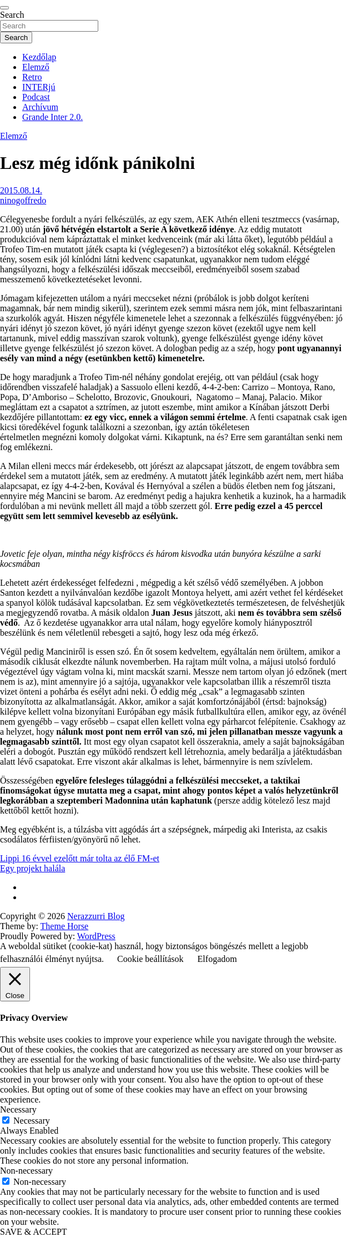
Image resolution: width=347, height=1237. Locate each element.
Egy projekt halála (32, 868)
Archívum (40, 107)
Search (12, 14)
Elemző (35, 67)
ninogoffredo (23, 200)
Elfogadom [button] (217, 959)
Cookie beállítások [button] (150, 959)
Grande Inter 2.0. (52, 117)
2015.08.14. (21, 190)
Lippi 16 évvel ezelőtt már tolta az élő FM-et (79, 858)
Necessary (31, 1120)
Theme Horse (65, 926)
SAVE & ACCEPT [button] (33, 1231)
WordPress (96, 936)
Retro (32, 77)
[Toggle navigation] (4, 7)
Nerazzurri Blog (96, 916)
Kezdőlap (39, 57)
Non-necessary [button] (26, 1170)
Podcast (36, 97)
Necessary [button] (18, 1109)
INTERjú (39, 87)
